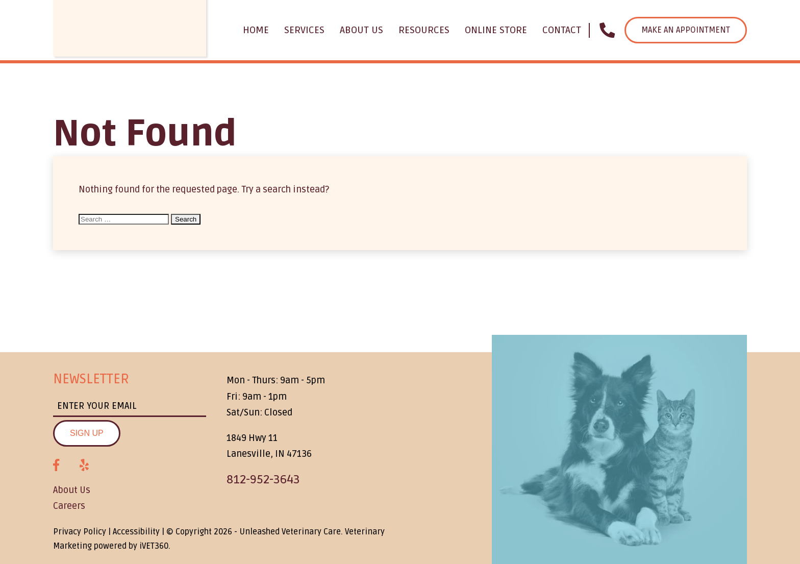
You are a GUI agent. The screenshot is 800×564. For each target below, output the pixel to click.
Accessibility (136, 532)
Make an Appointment (685, 30)
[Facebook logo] (56, 465)
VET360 (153, 546)
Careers (69, 505)
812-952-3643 (263, 479)
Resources (423, 30)
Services (304, 30)
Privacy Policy (79, 532)
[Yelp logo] (84, 465)
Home (256, 30)
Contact (561, 30)
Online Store (496, 30)
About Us (361, 30)
